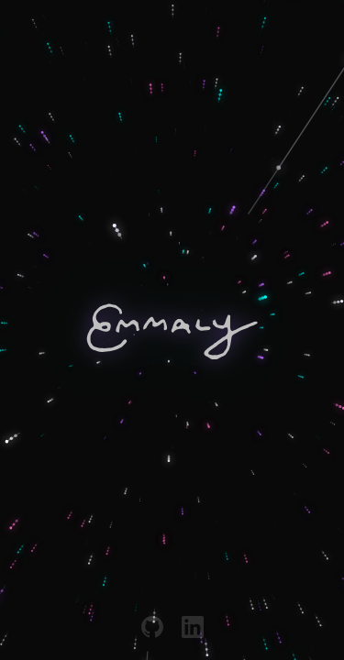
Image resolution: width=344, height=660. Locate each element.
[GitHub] (152, 627)
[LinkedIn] (193, 627)
